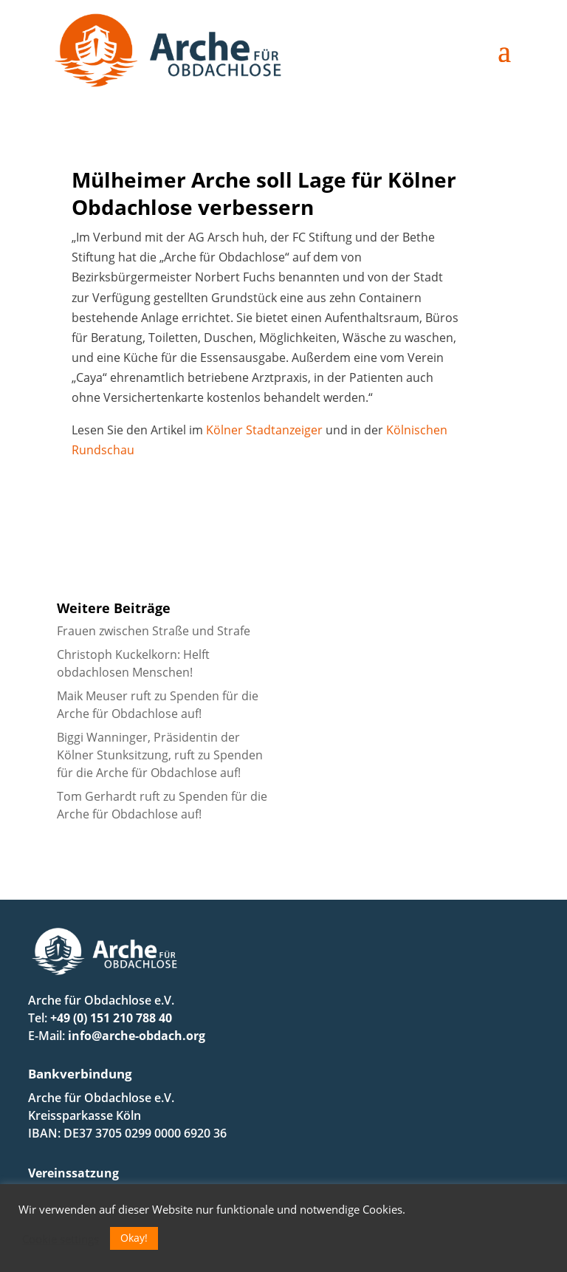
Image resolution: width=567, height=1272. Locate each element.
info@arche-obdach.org (136, 1035)
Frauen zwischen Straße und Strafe (153, 631)
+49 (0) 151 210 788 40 (111, 1018)
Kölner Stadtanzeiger (264, 430)
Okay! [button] (134, 1238)
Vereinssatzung (73, 1173)
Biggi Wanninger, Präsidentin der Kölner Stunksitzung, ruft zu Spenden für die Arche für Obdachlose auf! (160, 755)
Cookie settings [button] (60, 1238)
